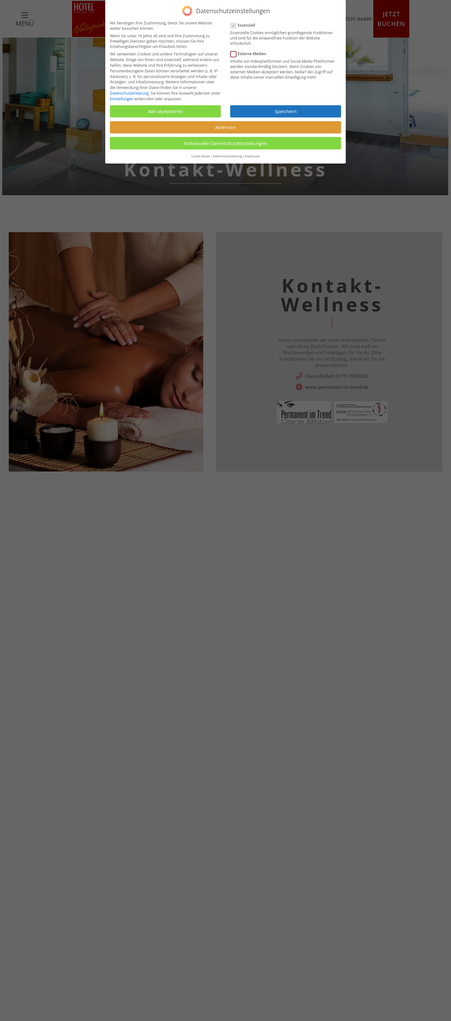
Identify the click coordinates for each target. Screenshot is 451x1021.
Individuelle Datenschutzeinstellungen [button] (225, 143)
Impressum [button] (252, 156)
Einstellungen (121, 99)
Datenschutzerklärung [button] (227, 156)
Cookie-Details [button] (200, 156)
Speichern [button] (286, 111)
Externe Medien (251, 53)
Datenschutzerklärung (129, 93)
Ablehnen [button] (225, 127)
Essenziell (245, 25)
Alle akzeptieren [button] (165, 111)
